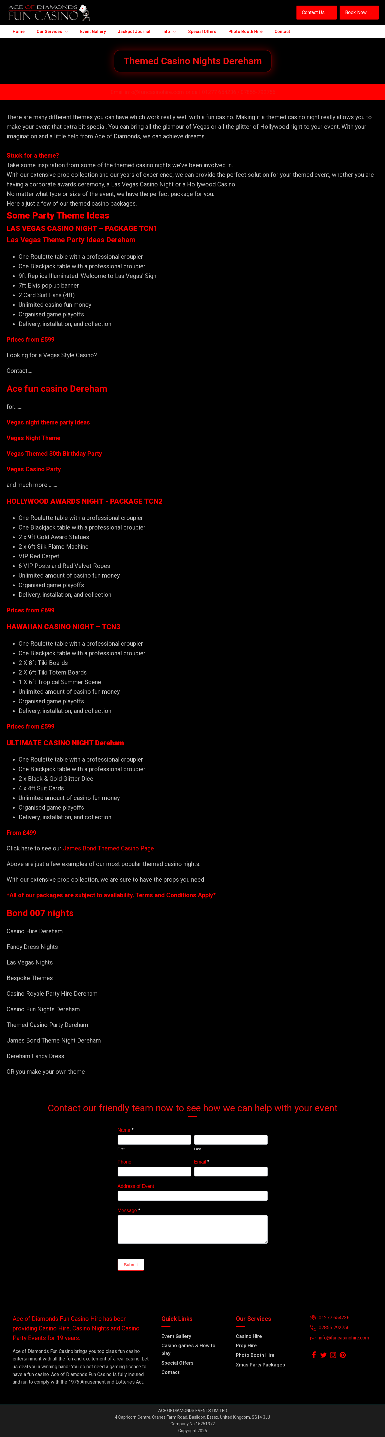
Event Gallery (176, 1336)
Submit (131, 1264)
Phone (124, 1161)
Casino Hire (249, 1336)
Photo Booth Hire (255, 1355)
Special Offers (177, 1363)
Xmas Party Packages (260, 1365)
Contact (170, 1372)
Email (201, 1161)
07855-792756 (258, 92)
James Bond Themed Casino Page (108, 848)
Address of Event (136, 1186)
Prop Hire (246, 1345)
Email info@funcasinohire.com (147, 92)
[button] (316, 13)
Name (126, 1130)
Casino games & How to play (188, 1349)
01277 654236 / (221, 92)
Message (129, 1210)
